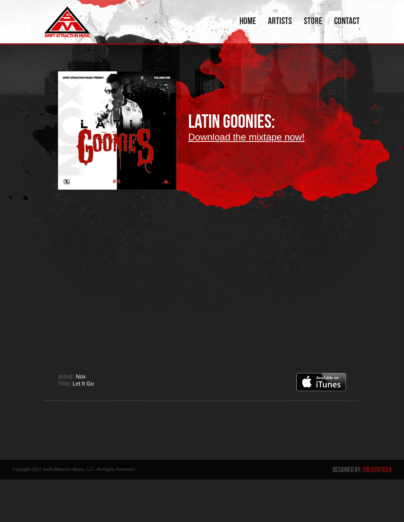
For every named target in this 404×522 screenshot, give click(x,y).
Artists (280, 21)
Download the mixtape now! (246, 137)
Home (247, 21)
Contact (347, 21)
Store (313, 21)
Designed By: (362, 470)
